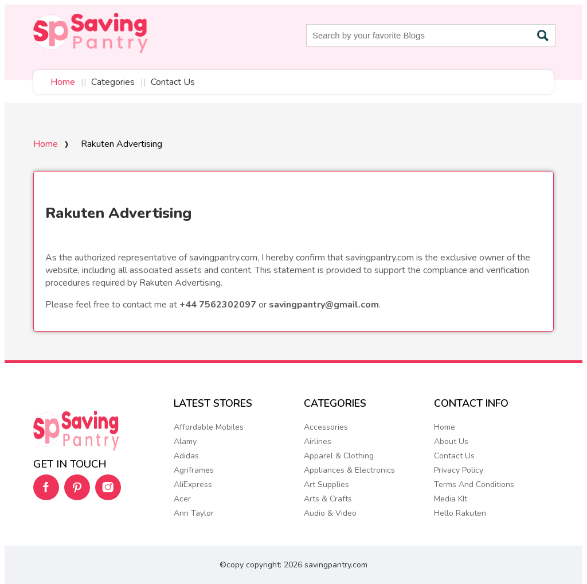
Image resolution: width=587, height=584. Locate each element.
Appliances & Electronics (349, 470)
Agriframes (194, 470)
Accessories (326, 427)
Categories (113, 82)
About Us (451, 441)
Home (62, 82)
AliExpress (193, 484)
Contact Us (173, 82)
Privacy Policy (458, 470)
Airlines (317, 441)
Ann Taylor (194, 513)
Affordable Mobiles (209, 427)
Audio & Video (330, 513)
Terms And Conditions (474, 484)
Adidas (186, 455)
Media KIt (450, 498)
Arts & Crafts (328, 498)
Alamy (185, 441)
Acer (182, 498)
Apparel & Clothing (339, 455)
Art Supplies (326, 484)
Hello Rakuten (460, 513)
